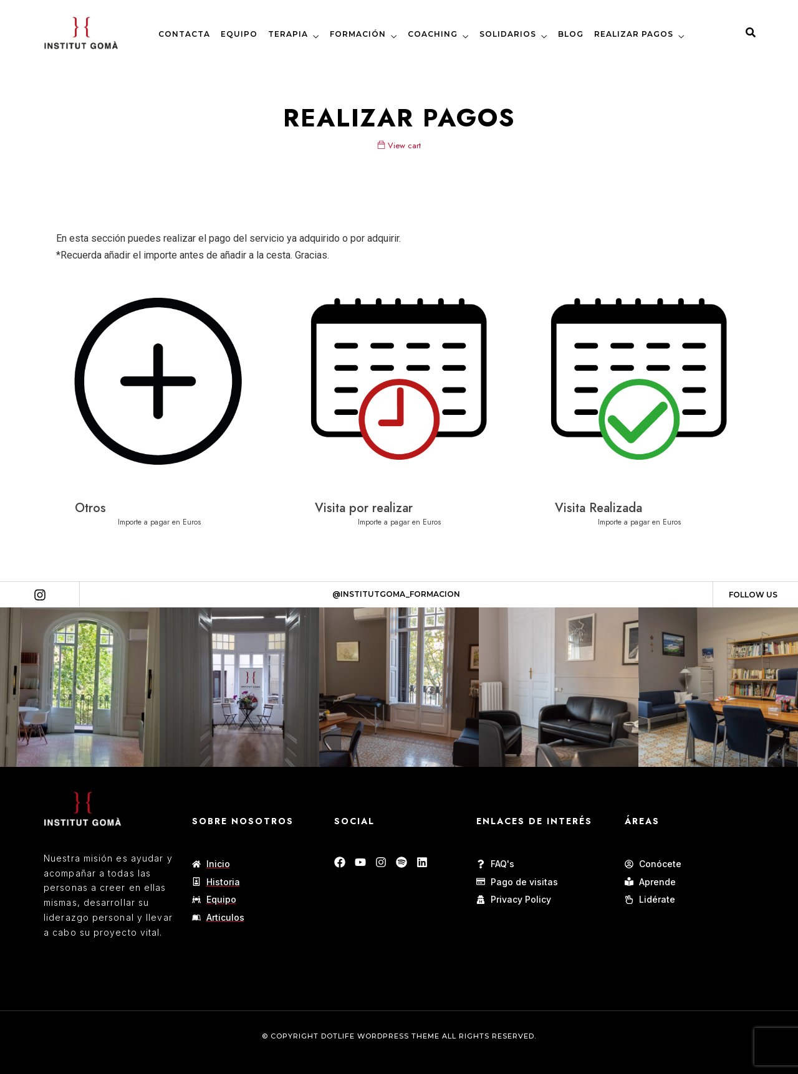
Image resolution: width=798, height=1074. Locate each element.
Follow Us (753, 594)
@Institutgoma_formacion (396, 594)
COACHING (433, 34)
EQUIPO (239, 34)
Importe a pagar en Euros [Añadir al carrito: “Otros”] (159, 522)
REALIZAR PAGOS (633, 34)
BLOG (571, 34)
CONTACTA (184, 34)
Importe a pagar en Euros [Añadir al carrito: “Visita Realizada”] (639, 522)
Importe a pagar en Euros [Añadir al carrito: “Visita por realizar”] (399, 522)
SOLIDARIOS (507, 34)
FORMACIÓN (358, 34)
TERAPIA (288, 34)
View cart (399, 145)
